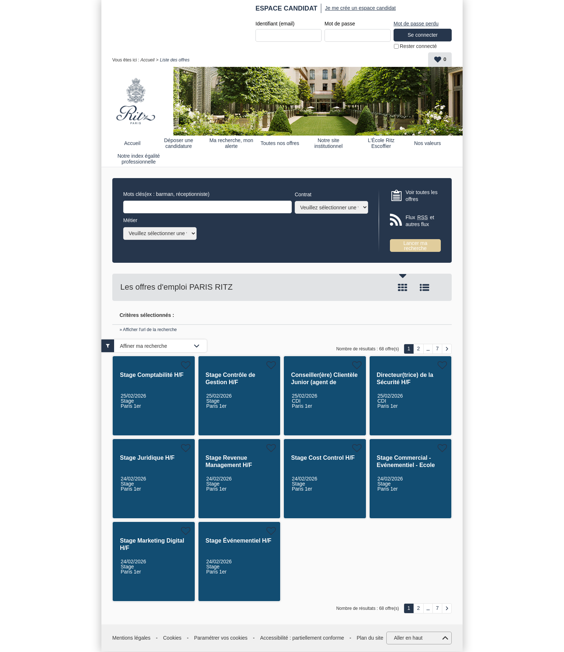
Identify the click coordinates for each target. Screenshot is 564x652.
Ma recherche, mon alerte (231, 143)
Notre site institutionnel (328, 143)
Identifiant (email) (274, 24)
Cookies (172, 638)
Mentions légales (131, 638)
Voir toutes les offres (422, 195)
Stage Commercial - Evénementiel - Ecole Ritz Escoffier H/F (406, 465)
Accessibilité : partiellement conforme (302, 638)
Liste (424, 287)
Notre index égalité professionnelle (138, 159)
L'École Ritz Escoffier (381, 143)
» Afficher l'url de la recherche (148, 330)
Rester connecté (418, 46)
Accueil (147, 60)
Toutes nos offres (280, 143)
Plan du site (370, 638)
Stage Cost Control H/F (323, 458)
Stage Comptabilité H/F (152, 375)
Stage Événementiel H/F (238, 541)
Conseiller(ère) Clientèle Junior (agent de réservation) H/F (324, 382)
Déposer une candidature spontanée (178, 143)
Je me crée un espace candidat (360, 8)
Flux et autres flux (420, 221)
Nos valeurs (427, 143)
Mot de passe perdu (416, 24)
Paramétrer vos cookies (220, 638)
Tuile (402, 287)
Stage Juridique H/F (147, 458)
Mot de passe (340, 24)
